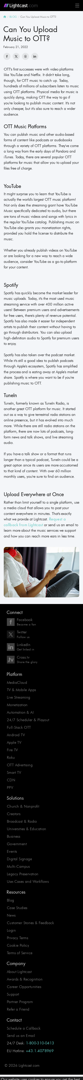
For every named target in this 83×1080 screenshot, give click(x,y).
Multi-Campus (18, 866)
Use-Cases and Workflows (28, 881)
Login (11, 930)
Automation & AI (20, 712)
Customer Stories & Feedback (30, 923)
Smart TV (14, 772)
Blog (10, 900)
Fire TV (12, 750)
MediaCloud (17, 682)
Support (13, 994)
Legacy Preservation (23, 874)
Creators (13, 814)
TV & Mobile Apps (21, 690)
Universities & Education (26, 829)
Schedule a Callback (24, 1028)
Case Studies (17, 908)
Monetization (17, 705)
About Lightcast (19, 971)
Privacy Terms (17, 938)
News (11, 915)
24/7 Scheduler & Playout (28, 720)
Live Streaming (18, 697)
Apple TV (14, 742)
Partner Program (20, 1002)
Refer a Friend (18, 1009)
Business (13, 836)
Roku (11, 757)
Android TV (16, 735)
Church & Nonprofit (23, 806)
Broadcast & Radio (22, 821)
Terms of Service (19, 953)
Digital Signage (19, 859)
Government (17, 844)
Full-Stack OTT (19, 727)
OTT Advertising (20, 765)
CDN (11, 780)
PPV (10, 787)
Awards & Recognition (24, 979)
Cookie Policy (18, 945)
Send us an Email (21, 1036)
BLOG (13, 16)
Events (12, 851)
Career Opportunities (24, 986)
